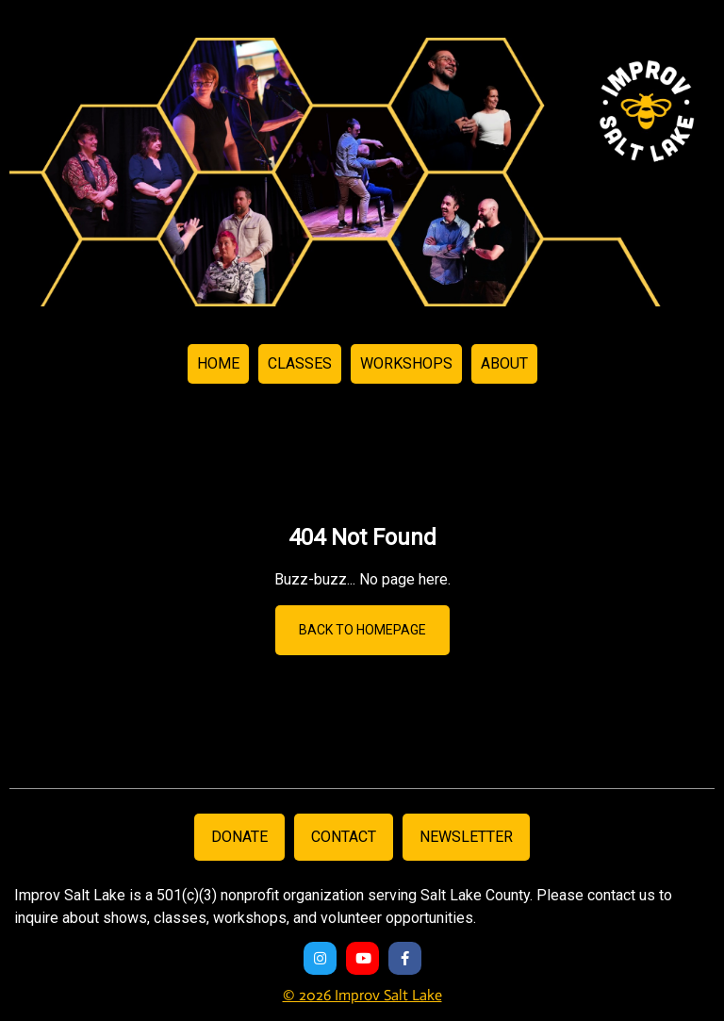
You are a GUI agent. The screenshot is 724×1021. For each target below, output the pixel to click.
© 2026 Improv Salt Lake (362, 995)
